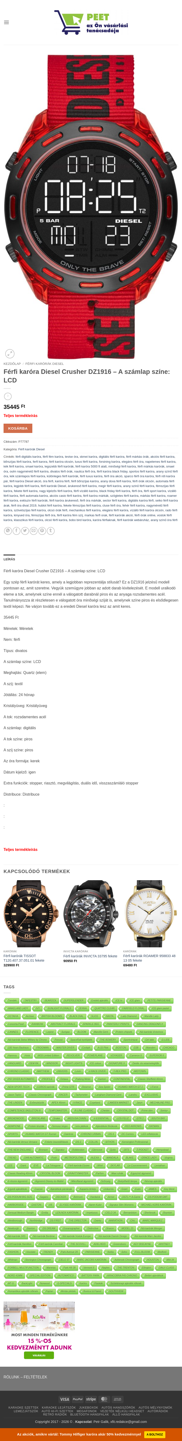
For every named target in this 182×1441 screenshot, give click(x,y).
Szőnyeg (105, 1181)
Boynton (167, 1212)
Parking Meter (83, 1079)
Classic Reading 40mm (20, 1173)
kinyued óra (21, 515)
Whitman (12, 1260)
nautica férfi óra (84, 471)
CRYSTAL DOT (125, 1110)
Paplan (49, 1291)
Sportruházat (131, 1040)
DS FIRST (55, 1220)
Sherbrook (149, 1212)
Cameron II (136, 1055)
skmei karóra (88, 456)
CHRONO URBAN (91, 1134)
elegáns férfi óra (133, 461)
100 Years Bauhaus (18, 1047)
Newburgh (13, 1228)
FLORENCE (32, 1032)
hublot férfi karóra (50, 505)
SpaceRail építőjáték (81, 1040)
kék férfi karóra (14, 466)
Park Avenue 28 (69, 1252)
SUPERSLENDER (74, 1000)
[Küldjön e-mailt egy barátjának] (34, 531)
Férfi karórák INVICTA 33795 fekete (90, 956)
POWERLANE (95, 1055)
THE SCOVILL (78, 1244)
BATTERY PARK (90, 1275)
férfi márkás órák (137, 456)
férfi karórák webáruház (133, 520)
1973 (126, 1150)
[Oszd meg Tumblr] (51, 531)
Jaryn (139, 1102)
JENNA (83, 1008)
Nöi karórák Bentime (44, 1236)
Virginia (168, 1157)
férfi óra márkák (90, 500)
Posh (54, 1157)
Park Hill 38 (69, 1267)
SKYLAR (115, 1165)
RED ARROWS (133, 1126)
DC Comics (128, 1134)
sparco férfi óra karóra (139, 476)
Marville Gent (101, 1032)
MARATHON (115, 1220)
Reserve (86, 1087)
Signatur (60, 1150)
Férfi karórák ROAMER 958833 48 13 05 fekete (149, 958)
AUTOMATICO (66, 1275)
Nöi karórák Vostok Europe (76, 1236)
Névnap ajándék (153, 1181)
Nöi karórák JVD (16, 1236)
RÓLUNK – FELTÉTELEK (25, 1377)
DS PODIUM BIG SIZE (20, 1197)
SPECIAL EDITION (40, 1275)
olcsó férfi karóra (56, 520)
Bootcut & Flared (92, 1291)
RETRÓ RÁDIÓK (55, 1414)
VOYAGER (116, 1055)
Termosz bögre (60, 1126)
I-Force (154, 1087)
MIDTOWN (140, 1071)
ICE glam (135, 1000)
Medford (162, 1252)
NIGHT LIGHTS (74, 1063)
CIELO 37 (64, 1260)
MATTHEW (43, 1071)
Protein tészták (36, 1126)
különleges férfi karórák (62, 476)
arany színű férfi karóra (138, 486)
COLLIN (93, 1142)
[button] (6, 22)
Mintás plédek (68, 1291)
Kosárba (18, 428)
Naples (106, 1267)
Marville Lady (151, 1016)
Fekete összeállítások (56, 1142)
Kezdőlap (12, 364)
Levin (78, 1071)
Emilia (45, 1212)
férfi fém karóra (53, 456)
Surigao (66, 1032)
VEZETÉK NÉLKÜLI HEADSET (122, 1411)
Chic (132, 1220)
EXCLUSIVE (151, 1095)
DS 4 (111, 1134)
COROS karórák (46, 1087)
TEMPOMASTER (58, 1110)
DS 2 (78, 1142)
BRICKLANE (39, 1118)
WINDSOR (52, 1063)
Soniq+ (164, 1110)
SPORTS (13, 1134)
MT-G (11, 1283)
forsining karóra (109, 461)
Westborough (15, 1220)
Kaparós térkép (88, 1189)
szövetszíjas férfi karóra (30, 510)
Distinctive (92, 1228)
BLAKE (130, 1157)
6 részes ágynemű (18, 1181)
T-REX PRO (120, 1071)
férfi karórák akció (121, 515)
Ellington (146, 1267)
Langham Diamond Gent (108, 1095)
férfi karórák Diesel (53, 486)
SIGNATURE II (117, 1063)
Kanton (102, 1079)
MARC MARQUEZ (153, 1220)
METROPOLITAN (74, 1157)
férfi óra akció (113, 476)
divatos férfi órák (61, 471)
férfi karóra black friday (112, 471)
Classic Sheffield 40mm (150, 1079)
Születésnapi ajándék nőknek (125, 1283)
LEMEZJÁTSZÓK (26, 1411)
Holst (27, 1055)
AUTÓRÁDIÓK (158, 1411)
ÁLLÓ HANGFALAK (126, 1414)
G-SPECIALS (64, 1283)
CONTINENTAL (122, 1079)
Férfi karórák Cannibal (50, 1244)
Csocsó (39, 1189)
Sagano (44, 1197)
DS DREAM (49, 1228)
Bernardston (130, 1212)
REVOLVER (73, 1055)
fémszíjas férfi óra (43, 515)
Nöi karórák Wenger (151, 1228)
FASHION (13, 1252)
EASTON (36, 1205)
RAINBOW (37, 1024)
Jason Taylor (14, 1095)
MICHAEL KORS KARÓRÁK (157, 1205)
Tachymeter (81, 1095)
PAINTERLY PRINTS (118, 1024)
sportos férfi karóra (141, 471)
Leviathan (160, 1165)
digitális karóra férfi (140, 500)
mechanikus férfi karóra (85, 510)
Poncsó (58, 1040)
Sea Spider (104, 1087)
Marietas (51, 1267)
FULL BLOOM (142, 1252)
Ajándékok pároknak (61, 1189)
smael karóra (34, 466)
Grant (124, 1189)
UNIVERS (62, 1071)
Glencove (97, 1150)
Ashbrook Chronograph (127, 1260)
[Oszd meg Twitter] (25, 531)
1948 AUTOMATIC (33, 1157)
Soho (124, 1252)
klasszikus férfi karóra (28, 520)
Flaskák (99, 1283)
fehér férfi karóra (133, 505)
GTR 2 (140, 1118)
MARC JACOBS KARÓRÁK (92, 1260)
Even (138, 1189)
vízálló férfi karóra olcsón (147, 510)
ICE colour (95, 1063)
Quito (113, 1150)
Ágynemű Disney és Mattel (49, 1181)
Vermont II (88, 1267)
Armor (111, 1197)
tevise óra (71, 456)
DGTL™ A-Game (131, 1197)
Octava (64, 1079)
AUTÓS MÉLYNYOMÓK (155, 1407)
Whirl (100, 1165)
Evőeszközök (37, 1102)
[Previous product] (7, 396)
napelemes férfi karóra (160, 461)
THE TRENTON (125, 1267)
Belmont (78, 1197)
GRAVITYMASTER (78, 1173)
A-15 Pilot (103, 1047)
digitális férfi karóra (111, 456)
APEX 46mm (58, 1102)
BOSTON (121, 1047)
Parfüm (100, 1173)
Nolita (111, 1252)
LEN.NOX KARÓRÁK (67, 1212)
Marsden (151, 1047)
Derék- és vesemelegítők (146, 1063)
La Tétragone (54, 1165)
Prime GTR (68, 1087)
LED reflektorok (150, 1134)
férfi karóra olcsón (61, 461)
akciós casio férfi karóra (65, 495)
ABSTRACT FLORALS (63, 1024)
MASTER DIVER (65, 1047)
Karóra (83, 1283)
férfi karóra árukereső (63, 500)
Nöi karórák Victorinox (151, 1032)
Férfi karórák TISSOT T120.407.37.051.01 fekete (24, 958)
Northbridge (36, 1220)
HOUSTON (153, 1260)
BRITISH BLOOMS (52, 1016)
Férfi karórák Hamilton (19, 1244)
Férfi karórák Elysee (79, 1165)
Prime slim (147, 1110)
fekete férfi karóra (26, 491)
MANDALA (112, 1157)
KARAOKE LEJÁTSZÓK (59, 1407)
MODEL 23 (127, 1228)
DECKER (61, 1197)
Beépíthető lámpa (127, 1181)
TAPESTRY (30, 1000)
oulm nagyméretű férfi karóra (29, 471)
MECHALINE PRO (160, 1102)
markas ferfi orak (96, 515)
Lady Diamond (129, 1016)
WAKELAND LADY (18, 1008)
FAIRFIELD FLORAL (133, 1008)
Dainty (98, 1220)
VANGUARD (14, 1063)
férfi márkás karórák (151, 466)
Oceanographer (71, 1228)
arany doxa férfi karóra (116, 481)
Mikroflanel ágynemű (82, 1181)
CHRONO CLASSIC (18, 1071)
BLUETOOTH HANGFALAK (89, 1414)
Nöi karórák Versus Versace (22, 1142)
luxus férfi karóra (86, 461)
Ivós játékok (82, 1126)
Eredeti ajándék (99, 1000)
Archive (30, 1016)
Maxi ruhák (117, 1173)
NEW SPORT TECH (18, 1087)
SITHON (110, 1142)
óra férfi (48, 481)
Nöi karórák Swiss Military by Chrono (27, 1040)
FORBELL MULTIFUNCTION (23, 1267)
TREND (12, 1157)
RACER (63, 1095)
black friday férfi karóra (114, 491)
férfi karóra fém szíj (70, 515)
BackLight (27, 1283)
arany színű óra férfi (164, 520)
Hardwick (95, 1197)
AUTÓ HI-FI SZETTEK (57, 1411)
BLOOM (82, 1032)
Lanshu (133, 1095)
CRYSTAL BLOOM (50, 1173)
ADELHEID (100, 1244)
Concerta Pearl (16, 1024)
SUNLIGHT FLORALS (59, 1008)
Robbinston (78, 1150)
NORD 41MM (15, 1275)
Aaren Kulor (95, 1205)
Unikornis (109, 1189)
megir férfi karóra (109, 486)
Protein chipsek (124, 1032)
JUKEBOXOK (88, 1407)
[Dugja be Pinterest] (42, 531)
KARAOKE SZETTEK (24, 1407)
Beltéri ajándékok (154, 1275)
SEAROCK (50, 1000)
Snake (56, 1118)
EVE (36, 1165)
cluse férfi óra (111, 505)
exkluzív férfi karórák (34, 500)
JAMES (152, 1189)
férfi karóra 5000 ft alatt (91, 466)
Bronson (43, 1150)
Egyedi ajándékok (17, 1189)
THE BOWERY (108, 1040)
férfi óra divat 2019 (23, 505)
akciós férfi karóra (162, 456)
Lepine (50, 1032)
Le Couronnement (137, 1165)
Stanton (31, 1228)
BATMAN (154, 1126)
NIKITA (110, 1016)
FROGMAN (43, 1047)
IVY (38, 1008)
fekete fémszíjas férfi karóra (82, 505)
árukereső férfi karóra (82, 486)
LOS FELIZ (123, 1118)
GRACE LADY (149, 1157)
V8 (50, 1205)
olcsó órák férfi (57, 510)
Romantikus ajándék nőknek (23, 1291)
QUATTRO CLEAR (105, 1008)
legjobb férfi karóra (26, 486)
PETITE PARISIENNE (159, 1000)
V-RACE (77, 1102)
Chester (105, 1110)
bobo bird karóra (80, 520)
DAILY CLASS (166, 1267)
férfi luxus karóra (91, 476)
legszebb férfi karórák (59, 466)
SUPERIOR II (157, 1055)
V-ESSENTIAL (101, 1118)
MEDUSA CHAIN (77, 1118)
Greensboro (120, 1244)
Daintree (68, 1134)
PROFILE (47, 1079)
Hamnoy (12, 1055)
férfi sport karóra (155, 491)
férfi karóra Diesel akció (25, 481)
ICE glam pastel (160, 1008)
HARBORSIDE (16, 1205)
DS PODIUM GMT (158, 1197)
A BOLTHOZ (155, 1434)
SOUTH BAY (158, 1118)
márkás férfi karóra (153, 495)
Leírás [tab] (9, 559)
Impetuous (92, 1212)
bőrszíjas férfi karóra (17, 461)
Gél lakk (149, 1040)
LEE (10, 1165)
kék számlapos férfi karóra (27, 476)
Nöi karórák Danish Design (113, 1236)
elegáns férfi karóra (115, 510)
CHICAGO (168, 1047)
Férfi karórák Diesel (44, 364)
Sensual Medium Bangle (21, 1212)
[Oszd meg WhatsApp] (8, 531)
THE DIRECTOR (78, 1220)
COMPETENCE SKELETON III (24, 1110)
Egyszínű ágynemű (141, 1173)
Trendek (12, 1000)
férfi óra (137, 491)
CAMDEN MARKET (118, 1102)
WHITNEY (164, 1244)
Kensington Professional (135, 1142)
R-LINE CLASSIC (84, 1110)
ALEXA (95, 1157)
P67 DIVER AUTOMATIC (21, 1079)
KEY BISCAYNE (142, 1244)
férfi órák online (144, 515)
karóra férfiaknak (104, 520)
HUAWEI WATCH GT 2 (131, 1087)
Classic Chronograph (40, 1095)
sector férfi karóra (115, 500)
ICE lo (119, 1000)
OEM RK (33, 1063)
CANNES (13, 1032)
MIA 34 (170, 1260)
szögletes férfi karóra (124, 495)
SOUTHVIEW (116, 1291)
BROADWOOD (16, 1118)
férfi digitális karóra (28, 456)
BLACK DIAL (77, 1016)
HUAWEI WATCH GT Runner (41, 1134)
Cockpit (86, 1047)
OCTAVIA (13, 1016)
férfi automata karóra (34, 495)
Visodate (31, 1252)
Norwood (45, 1283)
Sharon (110, 1228)
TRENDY (48, 1252)
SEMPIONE (14, 1126)
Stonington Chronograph (38, 1260)
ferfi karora (40, 461)
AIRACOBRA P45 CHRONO (122, 1275)
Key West (169, 1189)
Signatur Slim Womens (122, 1205)
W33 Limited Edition (48, 1055)
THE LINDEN (15, 1102)
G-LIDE (166, 1040)
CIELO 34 (110, 1212)
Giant (23, 1165)
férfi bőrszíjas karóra (85, 481)
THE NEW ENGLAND (19, 1150)
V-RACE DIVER (97, 1071)
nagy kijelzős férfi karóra (55, 491)
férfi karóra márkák (96, 495)
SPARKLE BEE (91, 1024)
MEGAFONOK (87, 1411)
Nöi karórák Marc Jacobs (148, 1236)
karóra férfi (62, 481)
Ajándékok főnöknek (106, 1126)
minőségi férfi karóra (122, 466)
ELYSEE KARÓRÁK (70, 1205)
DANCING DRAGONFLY (150, 1024)
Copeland (95, 1102)
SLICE (94, 1016)
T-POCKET (143, 1150)
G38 (136, 1047)
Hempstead (163, 1150)
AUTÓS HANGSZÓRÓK (118, 1407)
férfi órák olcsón (143, 481)
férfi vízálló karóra (86, 491)
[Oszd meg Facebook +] (16, 531)
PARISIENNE (93, 1252)
